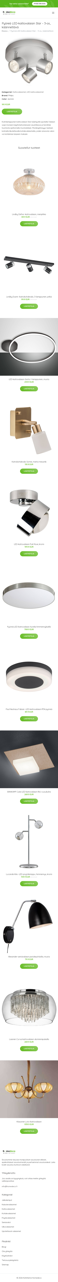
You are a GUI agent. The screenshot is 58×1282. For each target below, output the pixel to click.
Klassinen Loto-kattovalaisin (29, 1121)
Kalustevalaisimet (9, 1204)
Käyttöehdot (7, 1256)
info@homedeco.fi (9, 1186)
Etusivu (5, 31)
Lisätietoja (12, 111)
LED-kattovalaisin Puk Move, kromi (29, 544)
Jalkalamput (7, 1200)
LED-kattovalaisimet (35, 92)
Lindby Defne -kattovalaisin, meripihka (29, 214)
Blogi (4, 1247)
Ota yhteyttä (7, 1251)
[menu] (53, 13)
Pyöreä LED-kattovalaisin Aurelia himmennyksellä (29, 627)
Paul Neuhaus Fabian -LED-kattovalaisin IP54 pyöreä (29, 709)
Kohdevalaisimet (9, 1213)
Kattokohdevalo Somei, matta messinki (29, 462)
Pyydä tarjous (39, 4)
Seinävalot (6, 1222)
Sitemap (5, 1264)
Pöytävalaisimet (8, 1218)
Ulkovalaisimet (8, 1227)
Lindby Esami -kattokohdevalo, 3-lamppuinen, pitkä (29, 297)
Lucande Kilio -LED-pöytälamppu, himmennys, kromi (29, 874)
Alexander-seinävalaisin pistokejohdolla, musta (29, 956)
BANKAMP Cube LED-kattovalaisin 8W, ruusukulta (29, 792)
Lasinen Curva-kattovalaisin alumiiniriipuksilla (29, 1039)
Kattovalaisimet (19, 92)
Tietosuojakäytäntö (10, 1260)
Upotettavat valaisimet (11, 1231)
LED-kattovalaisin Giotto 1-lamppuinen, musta (29, 379)
